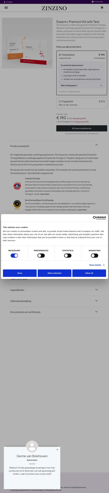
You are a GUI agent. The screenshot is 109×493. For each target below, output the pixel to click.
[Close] (57, 449)
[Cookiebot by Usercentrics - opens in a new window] (95, 218)
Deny (19, 273)
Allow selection (54, 273)
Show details (95, 265)
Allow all (89, 273)
